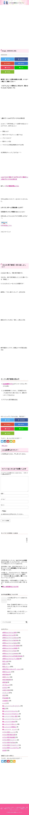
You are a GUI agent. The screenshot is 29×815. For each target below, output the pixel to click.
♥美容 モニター (6, 671)
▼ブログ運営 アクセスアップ (10, 745)
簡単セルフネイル (8, 808)
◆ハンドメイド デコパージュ (10, 719)
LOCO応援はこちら (6, 225)
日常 (3, 695)
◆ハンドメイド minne (8, 721)
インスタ (16, 808)
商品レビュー (6, 666)
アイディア (5, 692)
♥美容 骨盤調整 (6, 679)
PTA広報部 (5, 698)
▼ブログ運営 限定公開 (8, 734)
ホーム (2, 807)
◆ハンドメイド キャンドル (10, 711)
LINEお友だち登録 (20, 807)
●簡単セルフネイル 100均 (9, 632)
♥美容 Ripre (5, 674)
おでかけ (4, 687)
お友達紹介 (5, 700)
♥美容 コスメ (6, 677)
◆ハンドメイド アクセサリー (10, 713)
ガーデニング (6, 685)
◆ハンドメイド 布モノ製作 (10, 716)
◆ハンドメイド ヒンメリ (9, 729)
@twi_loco (4, 445)
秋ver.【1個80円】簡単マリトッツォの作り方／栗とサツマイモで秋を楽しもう (17, 606)
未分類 (4, 750)
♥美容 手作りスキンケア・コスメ (11, 669)
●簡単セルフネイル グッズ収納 (11, 658)
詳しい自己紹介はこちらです (10, 586)
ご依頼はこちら (23, 808)
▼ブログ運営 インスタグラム (10, 747)
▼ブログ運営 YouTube (8, 742)
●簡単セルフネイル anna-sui (10, 637)
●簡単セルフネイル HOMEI (9, 648)
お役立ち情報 (6, 690)
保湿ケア (4, 664)
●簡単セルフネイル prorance (10, 653)
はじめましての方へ (10, 807)
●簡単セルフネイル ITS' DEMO (11, 645)
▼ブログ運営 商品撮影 (8, 737)
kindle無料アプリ (8, 384)
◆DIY (4, 708)
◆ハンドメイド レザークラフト (11, 706)
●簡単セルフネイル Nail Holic (10, 640)
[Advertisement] (14, 31)
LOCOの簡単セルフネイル (16, 812)
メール (3, 499)
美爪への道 (5, 661)
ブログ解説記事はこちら (12, 186)
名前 (2, 493)
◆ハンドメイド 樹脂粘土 (9, 727)
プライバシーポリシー (15, 810)
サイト (2, 505)
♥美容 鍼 (4, 682)
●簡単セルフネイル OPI (9, 635)
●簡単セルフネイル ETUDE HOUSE (12, 656)
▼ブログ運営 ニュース (8, 732)
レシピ (4, 703)
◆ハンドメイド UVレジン (9, 724)
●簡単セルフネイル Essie (9, 651)
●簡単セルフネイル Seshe (9, 643)
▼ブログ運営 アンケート (9, 740)
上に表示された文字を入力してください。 (12, 514)
